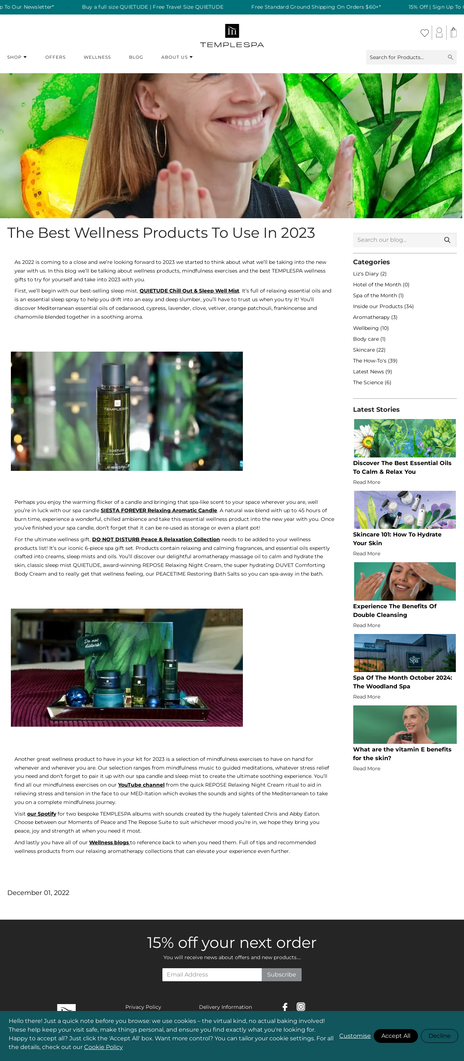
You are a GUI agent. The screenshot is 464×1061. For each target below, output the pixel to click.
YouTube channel (141, 785)
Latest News (369, 371)
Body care (366, 339)
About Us (177, 57)
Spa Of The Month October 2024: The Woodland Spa (402, 682)
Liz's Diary (366, 273)
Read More (366, 482)
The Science (369, 382)
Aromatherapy (372, 317)
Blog (136, 57)
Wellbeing (366, 328)
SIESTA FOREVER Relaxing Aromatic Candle (159, 510)
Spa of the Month (375, 295)
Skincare (364, 350)
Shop (17, 57)
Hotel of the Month (378, 284)
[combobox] (405, 240)
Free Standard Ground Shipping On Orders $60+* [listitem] (331, 7)
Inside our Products (378, 306)
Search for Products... (411, 57)
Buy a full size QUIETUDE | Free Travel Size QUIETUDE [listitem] (168, 7)
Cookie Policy (103, 1047)
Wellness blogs (109, 842)
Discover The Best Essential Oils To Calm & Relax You (402, 467)
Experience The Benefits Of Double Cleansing (394, 610)
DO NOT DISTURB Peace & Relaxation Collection (156, 539)
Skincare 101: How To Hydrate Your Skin (397, 539)
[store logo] (232, 32)
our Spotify (41, 814)
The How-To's (370, 360)
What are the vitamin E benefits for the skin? (402, 754)
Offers (55, 57)
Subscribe (281, 974)
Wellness (97, 57)
